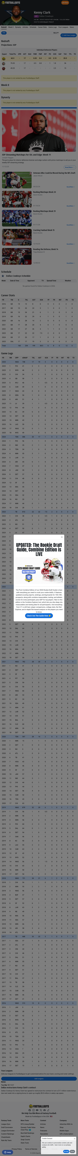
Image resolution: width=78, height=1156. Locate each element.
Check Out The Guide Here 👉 (39, 615)
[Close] (75, 1139)
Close (72, 1151)
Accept (66, 1151)
